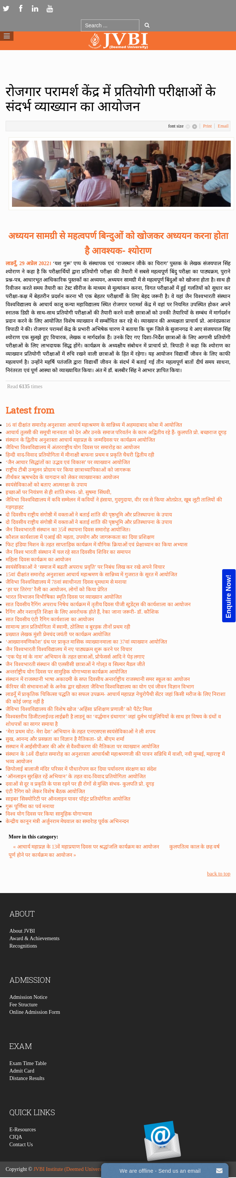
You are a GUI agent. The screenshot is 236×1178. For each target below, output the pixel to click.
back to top (218, 874)
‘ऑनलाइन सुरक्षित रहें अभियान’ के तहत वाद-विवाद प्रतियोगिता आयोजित (76, 776)
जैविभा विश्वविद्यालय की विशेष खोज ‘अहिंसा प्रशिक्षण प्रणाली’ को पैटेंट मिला (79, 709)
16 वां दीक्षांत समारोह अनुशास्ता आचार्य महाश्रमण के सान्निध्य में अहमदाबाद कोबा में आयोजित (94, 425)
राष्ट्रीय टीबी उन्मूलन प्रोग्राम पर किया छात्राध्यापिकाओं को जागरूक (68, 470)
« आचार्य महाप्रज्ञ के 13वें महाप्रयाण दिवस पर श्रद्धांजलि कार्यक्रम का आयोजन (86, 847)
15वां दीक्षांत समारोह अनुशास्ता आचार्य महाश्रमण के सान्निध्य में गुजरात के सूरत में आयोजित (91, 574)
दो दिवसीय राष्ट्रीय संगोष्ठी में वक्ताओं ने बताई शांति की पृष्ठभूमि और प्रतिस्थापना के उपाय (89, 515)
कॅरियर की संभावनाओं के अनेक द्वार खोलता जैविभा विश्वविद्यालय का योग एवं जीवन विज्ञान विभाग (100, 687)
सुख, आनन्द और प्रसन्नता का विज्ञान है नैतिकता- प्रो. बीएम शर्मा (65, 739)
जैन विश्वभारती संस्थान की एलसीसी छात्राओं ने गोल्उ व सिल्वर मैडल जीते (75, 664)
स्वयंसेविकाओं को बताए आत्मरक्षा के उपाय (46, 485)
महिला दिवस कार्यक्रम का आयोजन (38, 559)
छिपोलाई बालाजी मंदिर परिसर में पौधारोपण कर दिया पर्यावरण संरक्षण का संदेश (81, 769)
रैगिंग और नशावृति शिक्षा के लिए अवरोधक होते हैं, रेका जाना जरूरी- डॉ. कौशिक (82, 612)
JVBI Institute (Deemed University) (71, 1169)
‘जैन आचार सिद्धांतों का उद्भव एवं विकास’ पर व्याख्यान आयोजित (68, 462)
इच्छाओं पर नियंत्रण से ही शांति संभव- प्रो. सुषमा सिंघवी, (58, 492)
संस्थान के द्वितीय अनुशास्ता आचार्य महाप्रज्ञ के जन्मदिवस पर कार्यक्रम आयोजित (80, 440)
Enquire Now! (228, 596)
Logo (118, 55)
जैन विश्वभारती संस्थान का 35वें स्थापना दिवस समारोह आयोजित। (68, 530)
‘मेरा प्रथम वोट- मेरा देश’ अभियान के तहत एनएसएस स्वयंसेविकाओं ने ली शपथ (80, 731)
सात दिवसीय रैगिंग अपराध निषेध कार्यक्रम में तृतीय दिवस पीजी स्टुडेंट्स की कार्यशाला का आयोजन (98, 604)
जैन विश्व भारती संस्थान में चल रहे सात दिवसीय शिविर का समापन (68, 552)
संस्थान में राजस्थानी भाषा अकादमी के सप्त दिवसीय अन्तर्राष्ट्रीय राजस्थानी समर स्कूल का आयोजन (98, 679)
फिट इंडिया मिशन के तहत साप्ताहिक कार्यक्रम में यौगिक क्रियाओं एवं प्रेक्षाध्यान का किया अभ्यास (96, 544)
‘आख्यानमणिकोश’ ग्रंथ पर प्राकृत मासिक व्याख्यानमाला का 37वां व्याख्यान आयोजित (86, 642)
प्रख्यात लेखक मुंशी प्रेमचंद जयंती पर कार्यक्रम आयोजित (58, 634)
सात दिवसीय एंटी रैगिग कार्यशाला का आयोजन (50, 619)
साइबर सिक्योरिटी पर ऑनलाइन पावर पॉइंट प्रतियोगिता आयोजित (68, 799)
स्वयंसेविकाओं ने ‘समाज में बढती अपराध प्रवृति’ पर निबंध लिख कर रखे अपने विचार (85, 567)
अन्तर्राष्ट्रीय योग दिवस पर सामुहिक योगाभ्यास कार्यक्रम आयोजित (66, 672)
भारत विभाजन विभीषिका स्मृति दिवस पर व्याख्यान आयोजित (64, 597)
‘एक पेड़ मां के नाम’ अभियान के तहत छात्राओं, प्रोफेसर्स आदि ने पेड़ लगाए (75, 657)
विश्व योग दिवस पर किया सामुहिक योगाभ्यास (49, 814)
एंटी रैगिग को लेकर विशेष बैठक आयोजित (45, 791)
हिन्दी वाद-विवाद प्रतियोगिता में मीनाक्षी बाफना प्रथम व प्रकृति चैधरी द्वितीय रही (80, 455)
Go (147, 25)
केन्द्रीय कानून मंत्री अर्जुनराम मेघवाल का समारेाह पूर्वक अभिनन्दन (67, 821)
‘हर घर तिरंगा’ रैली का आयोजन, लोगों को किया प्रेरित (56, 589)
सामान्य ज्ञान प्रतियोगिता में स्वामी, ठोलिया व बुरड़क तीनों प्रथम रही (68, 627)
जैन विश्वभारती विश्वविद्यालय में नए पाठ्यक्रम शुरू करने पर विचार (69, 649)
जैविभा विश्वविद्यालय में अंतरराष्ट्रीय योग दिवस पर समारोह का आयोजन (73, 447)
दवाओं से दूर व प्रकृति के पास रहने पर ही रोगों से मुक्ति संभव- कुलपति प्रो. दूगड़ (80, 784)
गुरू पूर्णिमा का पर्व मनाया (30, 806)
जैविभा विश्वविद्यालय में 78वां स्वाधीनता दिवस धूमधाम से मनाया (66, 582)
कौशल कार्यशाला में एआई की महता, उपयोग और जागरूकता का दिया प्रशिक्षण (80, 537)
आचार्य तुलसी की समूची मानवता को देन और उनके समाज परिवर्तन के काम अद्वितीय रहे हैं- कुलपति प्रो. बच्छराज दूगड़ (116, 432)
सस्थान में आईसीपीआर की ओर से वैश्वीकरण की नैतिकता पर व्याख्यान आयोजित (82, 746)
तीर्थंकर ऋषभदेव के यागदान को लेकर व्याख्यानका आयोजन (62, 477)
